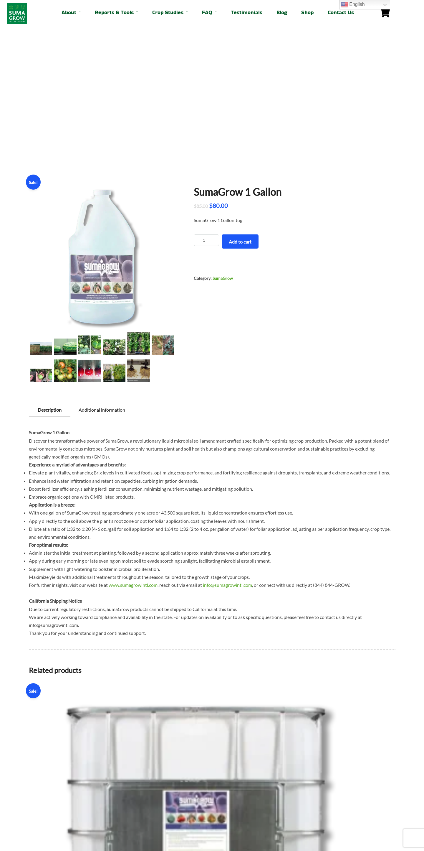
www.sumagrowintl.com (133, 446)
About (69, 12)
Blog (281, 12)
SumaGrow (223, 139)
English (353, 4)
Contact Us (341, 12)
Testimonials (246, 12)
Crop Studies (167, 12)
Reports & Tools (114, 12)
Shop (307, 12)
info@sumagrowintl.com (227, 446)
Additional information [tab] (102, 271)
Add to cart (240, 103)
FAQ (207, 12)
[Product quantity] (206, 101)
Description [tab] (50, 271)
